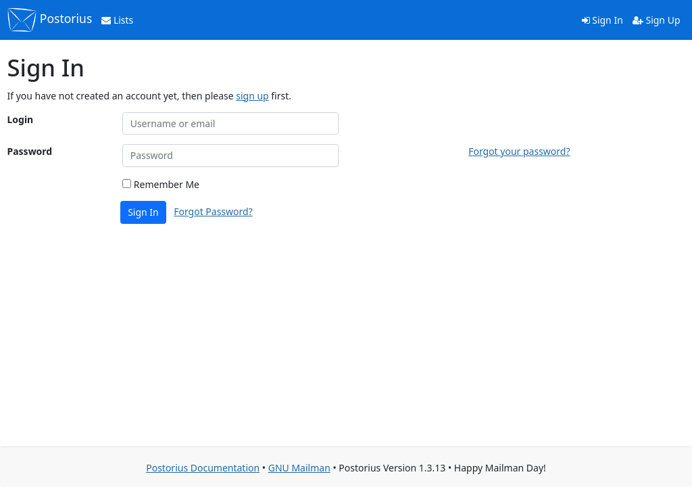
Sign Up (657, 20)
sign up (252, 95)
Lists (117, 20)
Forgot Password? (213, 211)
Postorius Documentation (203, 467)
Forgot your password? (519, 151)
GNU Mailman (299, 467)
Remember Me (160, 184)
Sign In (602, 20)
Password (30, 151)
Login (20, 119)
